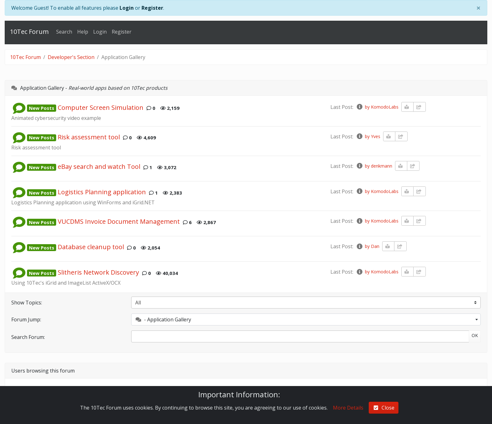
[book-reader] (407, 107)
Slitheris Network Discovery (98, 272)
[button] (19, 107)
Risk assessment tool (89, 137)
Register (152, 7)
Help (82, 31)
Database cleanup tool (91, 247)
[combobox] (306, 319)
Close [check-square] (383, 407)
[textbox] (306, 319)
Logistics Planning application (102, 192)
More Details (348, 407)
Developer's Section (71, 57)
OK (475, 335)
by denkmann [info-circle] (374, 166)
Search (64, 31)
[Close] (478, 7)
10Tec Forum (29, 31)
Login (127, 7)
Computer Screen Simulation (100, 107)
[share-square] (419, 107)
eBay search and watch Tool (99, 167)
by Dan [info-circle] (367, 246)
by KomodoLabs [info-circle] (377, 107)
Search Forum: (28, 337)
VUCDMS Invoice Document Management (119, 221)
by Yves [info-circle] (368, 136)
